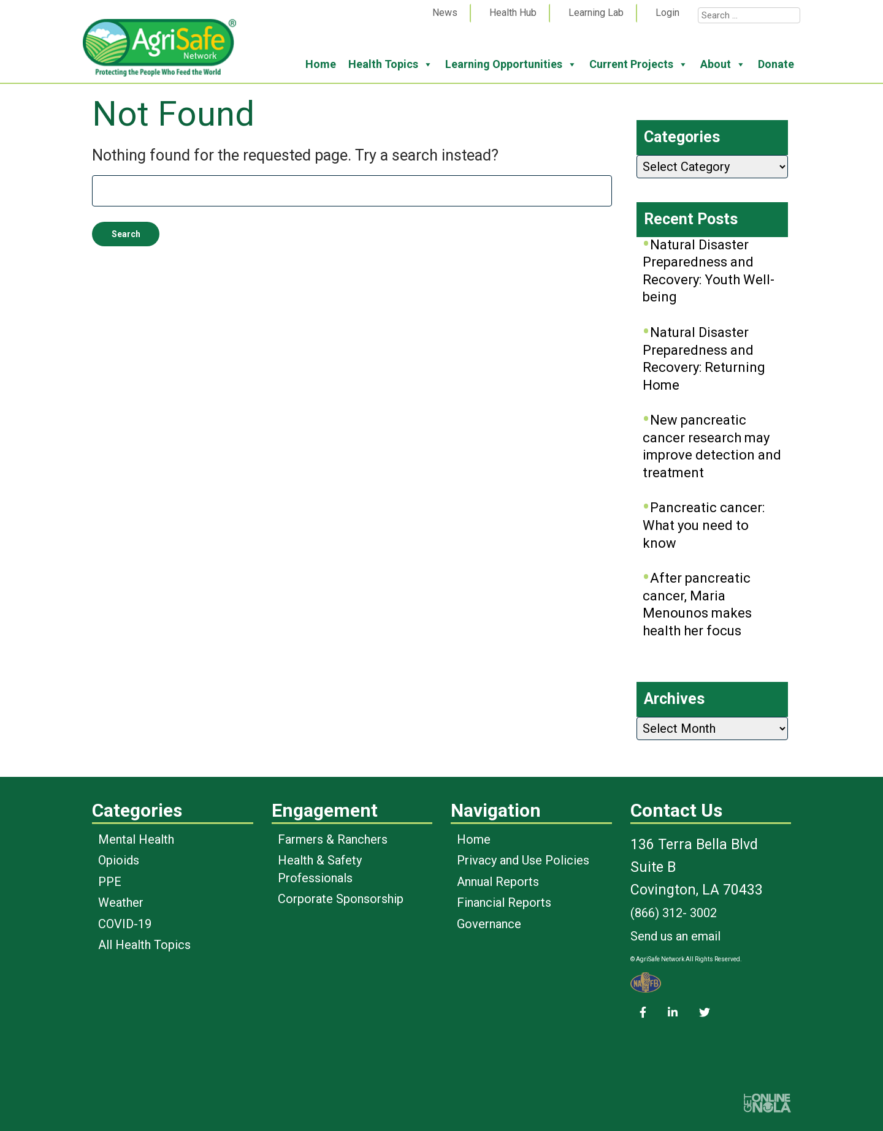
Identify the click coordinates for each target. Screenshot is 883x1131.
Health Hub (513, 12)
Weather (120, 902)
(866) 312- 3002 (673, 913)
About (723, 64)
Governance (489, 924)
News (444, 12)
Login (667, 12)
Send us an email (675, 936)
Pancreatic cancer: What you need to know (704, 525)
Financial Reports (504, 902)
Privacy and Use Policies (523, 860)
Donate (776, 64)
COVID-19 (124, 924)
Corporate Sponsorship (340, 898)
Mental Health (136, 839)
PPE (109, 881)
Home (320, 64)
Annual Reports (498, 881)
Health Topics (390, 64)
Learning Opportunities (511, 64)
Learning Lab (596, 12)
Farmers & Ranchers (333, 839)
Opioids (118, 860)
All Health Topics (144, 944)
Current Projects (638, 64)
